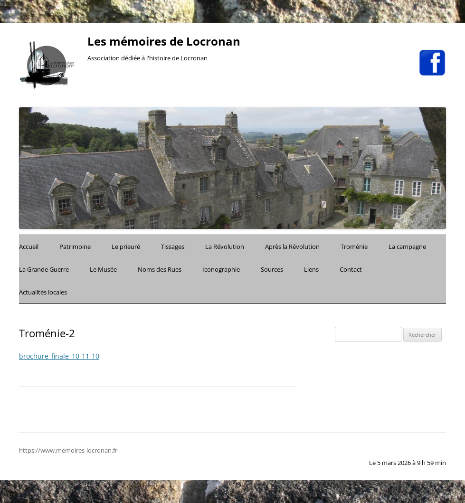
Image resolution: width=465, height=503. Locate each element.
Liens (311, 269)
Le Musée (103, 269)
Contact (351, 269)
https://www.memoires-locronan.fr (68, 450)
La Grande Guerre (44, 269)
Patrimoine (75, 246)
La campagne (407, 246)
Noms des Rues (159, 269)
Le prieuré (126, 246)
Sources (272, 269)
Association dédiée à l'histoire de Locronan (147, 58)
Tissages (172, 246)
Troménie (354, 246)
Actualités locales (43, 292)
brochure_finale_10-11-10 (59, 356)
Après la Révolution (292, 246)
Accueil (28, 246)
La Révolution (224, 246)
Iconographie (221, 269)
